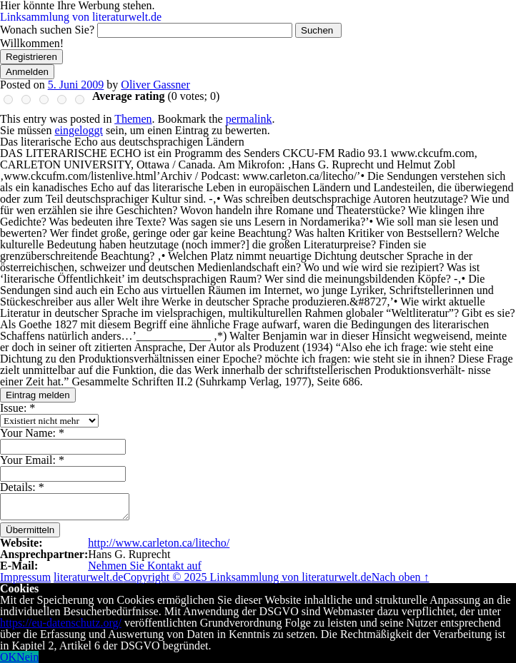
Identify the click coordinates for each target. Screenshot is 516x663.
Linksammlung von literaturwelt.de (81, 17)
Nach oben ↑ (401, 577)
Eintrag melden (38, 395)
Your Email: (32, 460)
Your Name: (32, 433)
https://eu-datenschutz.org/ (60, 623)
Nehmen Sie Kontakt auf (145, 566)
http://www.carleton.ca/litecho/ (158, 543)
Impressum (25, 577)
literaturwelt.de (88, 577)
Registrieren (31, 56)
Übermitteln (30, 530)
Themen (133, 119)
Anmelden (27, 71)
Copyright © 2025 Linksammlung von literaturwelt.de (247, 577)
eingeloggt (78, 130)
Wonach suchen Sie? (47, 30)
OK (8, 657)
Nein (27, 657)
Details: (22, 487)
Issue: (17, 408)
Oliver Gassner (155, 85)
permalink (249, 119)
